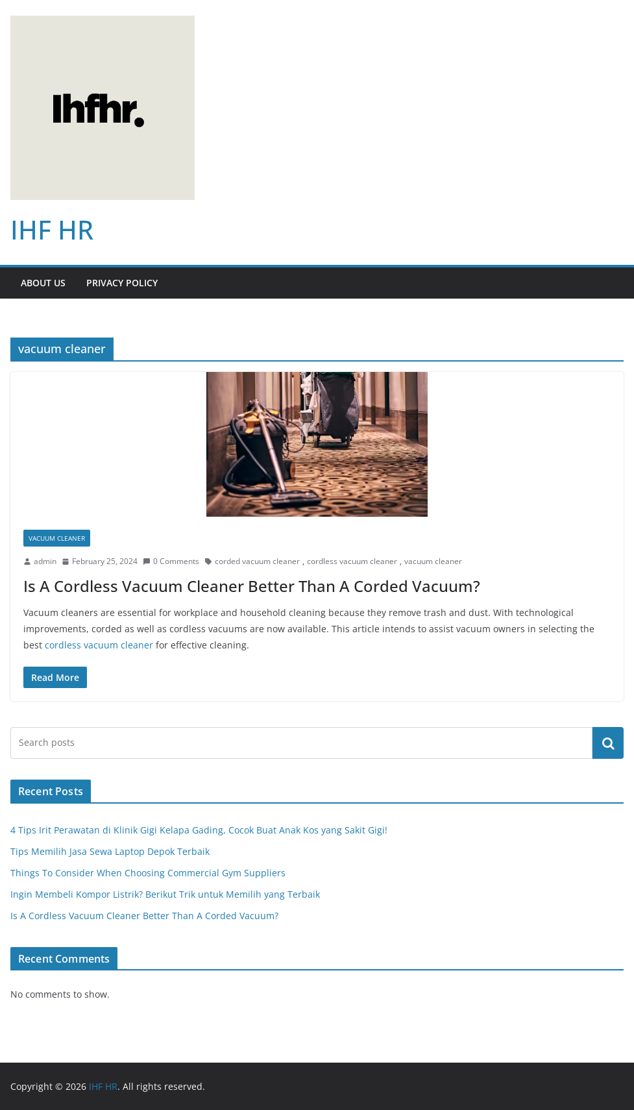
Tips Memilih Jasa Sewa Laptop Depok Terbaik (110, 851)
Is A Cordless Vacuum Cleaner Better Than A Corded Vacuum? (251, 586)
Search (608, 742)
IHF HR (51, 229)
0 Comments (171, 561)
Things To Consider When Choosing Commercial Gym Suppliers (148, 873)
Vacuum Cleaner (57, 538)
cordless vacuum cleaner (352, 561)
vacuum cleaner (433, 561)
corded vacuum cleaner (257, 561)
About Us (43, 283)
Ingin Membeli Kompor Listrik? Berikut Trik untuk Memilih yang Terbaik (165, 894)
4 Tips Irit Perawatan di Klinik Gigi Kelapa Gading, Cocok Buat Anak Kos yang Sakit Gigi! (198, 830)
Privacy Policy (122, 283)
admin (45, 561)
